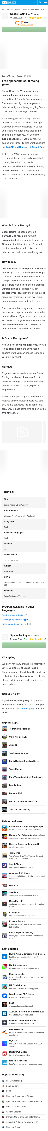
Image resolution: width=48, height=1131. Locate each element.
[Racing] (25, 9)
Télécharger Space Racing (14, 624)
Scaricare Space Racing (13, 615)
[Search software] (40, 2)
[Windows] (10, 9)
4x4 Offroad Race (15, 147)
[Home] (3, 9)
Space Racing (24, 13)
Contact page (27, 708)
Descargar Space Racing (13, 620)
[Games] (17, 9)
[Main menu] (45, 2)
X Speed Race (37, 147)
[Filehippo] (9, 2)
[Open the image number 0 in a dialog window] (22, 432)
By (16, 18)
